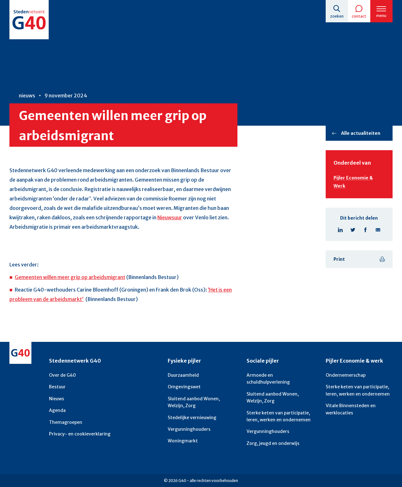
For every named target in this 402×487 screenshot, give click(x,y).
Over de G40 (62, 374)
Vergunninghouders (189, 428)
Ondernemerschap (346, 374)
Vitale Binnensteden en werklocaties (351, 408)
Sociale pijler (263, 360)
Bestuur (57, 386)
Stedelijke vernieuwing (192, 416)
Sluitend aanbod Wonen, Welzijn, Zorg (194, 401)
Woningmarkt (183, 440)
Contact (358, 16)
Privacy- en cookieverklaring (80, 433)
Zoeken (336, 16)
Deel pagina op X (353, 230)
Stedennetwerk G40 (75, 360)
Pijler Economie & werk (354, 360)
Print (339, 259)
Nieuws (56, 398)
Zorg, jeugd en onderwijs (273, 442)
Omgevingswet (184, 386)
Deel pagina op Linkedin (340, 230)
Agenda (57, 409)
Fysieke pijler (184, 360)
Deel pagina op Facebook (365, 230)
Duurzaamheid (183, 374)
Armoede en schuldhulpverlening (268, 377)
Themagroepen (65, 421)
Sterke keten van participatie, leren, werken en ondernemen (279, 415)
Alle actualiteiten (360, 133)
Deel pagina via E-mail (378, 230)
